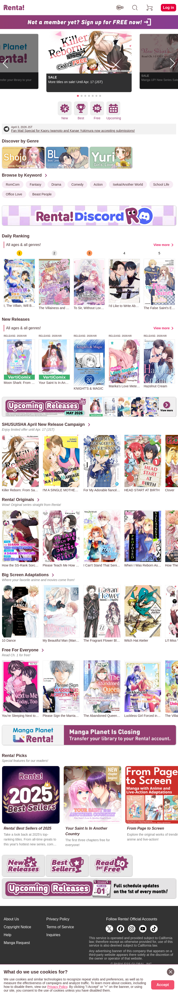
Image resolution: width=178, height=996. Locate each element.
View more (161, 245)
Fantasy (35, 184)
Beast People (42, 194)
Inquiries (53, 935)
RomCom (12, 184)
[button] (78, 96)
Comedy (77, 184)
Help (7, 935)
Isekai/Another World (128, 184)
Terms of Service (60, 927)
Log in (168, 8)
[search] (135, 7)
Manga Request (17, 943)
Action (98, 184)
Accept (162, 985)
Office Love (14, 194)
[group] (19, 278)
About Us (11, 919)
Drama (56, 184)
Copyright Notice (17, 927)
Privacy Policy (58, 919)
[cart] (149, 7)
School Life (161, 184)
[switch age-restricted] (120, 7)
